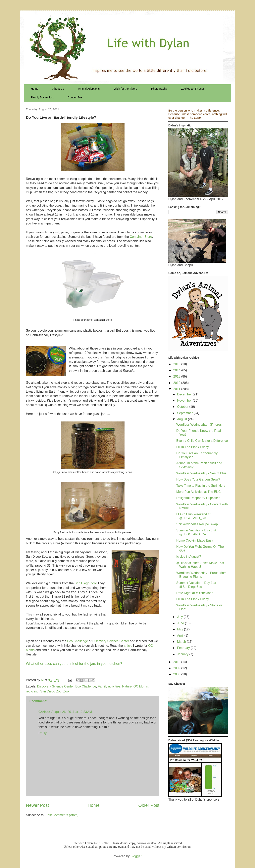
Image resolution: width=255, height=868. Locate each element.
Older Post (148, 805)
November (185, 400)
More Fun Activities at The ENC (198, 491)
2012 (177, 382)
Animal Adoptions (89, 88)
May (180, 629)
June (181, 623)
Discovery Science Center (110, 641)
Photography (159, 88)
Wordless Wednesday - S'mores (199, 424)
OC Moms (140, 686)
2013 (177, 376)
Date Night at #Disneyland (194, 593)
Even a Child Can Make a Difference (202, 440)
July (180, 616)
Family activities (109, 686)
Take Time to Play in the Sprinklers (200, 485)
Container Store (141, 236)
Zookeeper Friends (193, 88)
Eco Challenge (77, 641)
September (185, 413)
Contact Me (75, 97)
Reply (42, 733)
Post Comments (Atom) (61, 815)
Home (34, 88)
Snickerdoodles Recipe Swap (197, 524)
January (183, 654)
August (182, 419)
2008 (177, 674)
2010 (177, 662)
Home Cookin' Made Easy (194, 540)
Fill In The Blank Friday (192, 447)
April (180, 635)
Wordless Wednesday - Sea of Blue (201, 473)
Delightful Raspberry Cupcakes (198, 498)
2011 (177, 389)
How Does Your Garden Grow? (198, 479)
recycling (32, 691)
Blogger (135, 856)
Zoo (66, 691)
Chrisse (44, 712)
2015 (177, 364)
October (183, 406)
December (185, 394)
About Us (58, 88)
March (182, 641)
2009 (177, 668)
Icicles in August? (188, 556)
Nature (127, 686)
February (184, 648)
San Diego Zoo (85, 583)
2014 (177, 370)
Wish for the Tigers (125, 88)
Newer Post (37, 805)
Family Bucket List (42, 97)
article (128, 645)
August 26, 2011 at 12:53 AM (71, 712)
